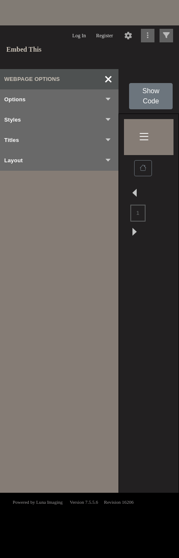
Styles (58, 120)
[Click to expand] (166, 35)
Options (58, 99)
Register (104, 36)
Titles (58, 140)
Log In (79, 36)
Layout (58, 160)
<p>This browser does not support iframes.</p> (89, 524)
